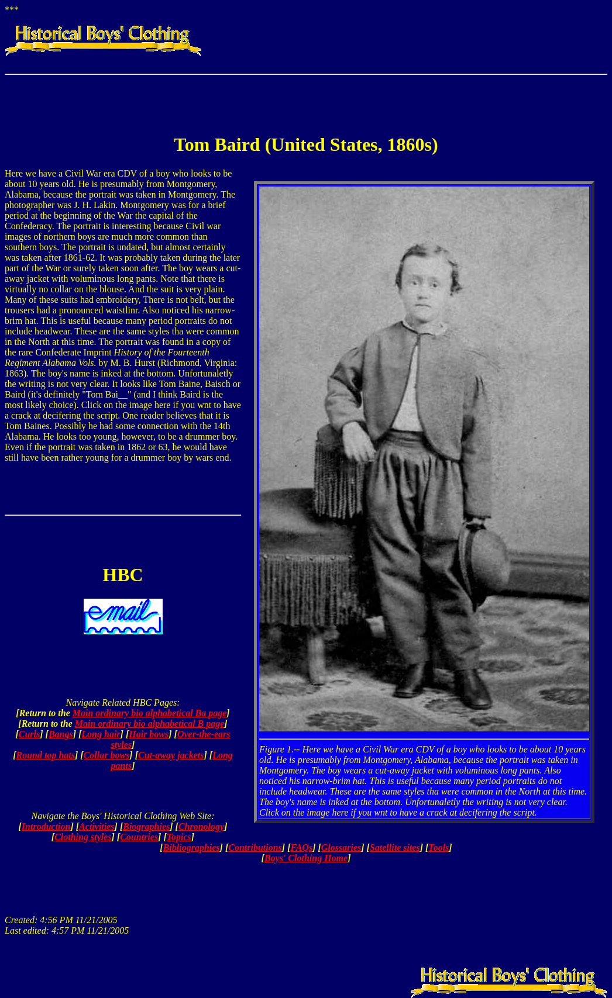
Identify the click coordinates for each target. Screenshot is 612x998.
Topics (179, 837)
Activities (96, 826)
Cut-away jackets (171, 755)
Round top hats (45, 755)
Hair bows (149, 734)
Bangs (61, 734)
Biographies (146, 826)
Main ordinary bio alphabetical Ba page (150, 713)
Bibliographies (191, 847)
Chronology (201, 826)
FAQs (301, 847)
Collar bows (107, 755)
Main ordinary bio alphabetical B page (150, 723)
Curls (29, 734)
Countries (139, 837)
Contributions (255, 847)
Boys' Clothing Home (306, 858)
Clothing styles (82, 837)
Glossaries (341, 847)
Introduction (46, 826)
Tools (438, 847)
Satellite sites (395, 847)
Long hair (100, 734)
